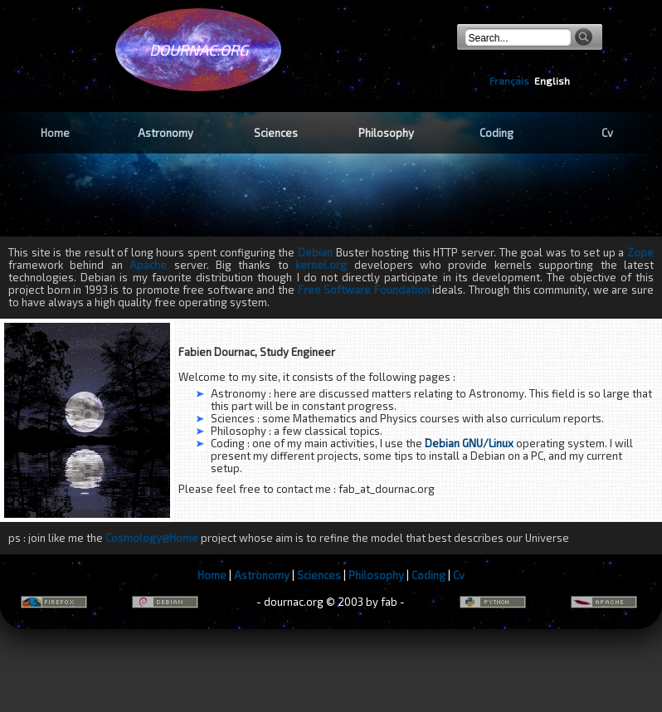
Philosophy (386, 132)
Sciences (276, 132)
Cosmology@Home (151, 537)
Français (509, 80)
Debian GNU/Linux (469, 443)
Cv (607, 132)
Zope (640, 252)
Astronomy (165, 132)
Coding (496, 132)
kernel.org (321, 264)
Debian (315, 252)
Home (55, 132)
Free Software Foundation (364, 289)
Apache (151, 264)
